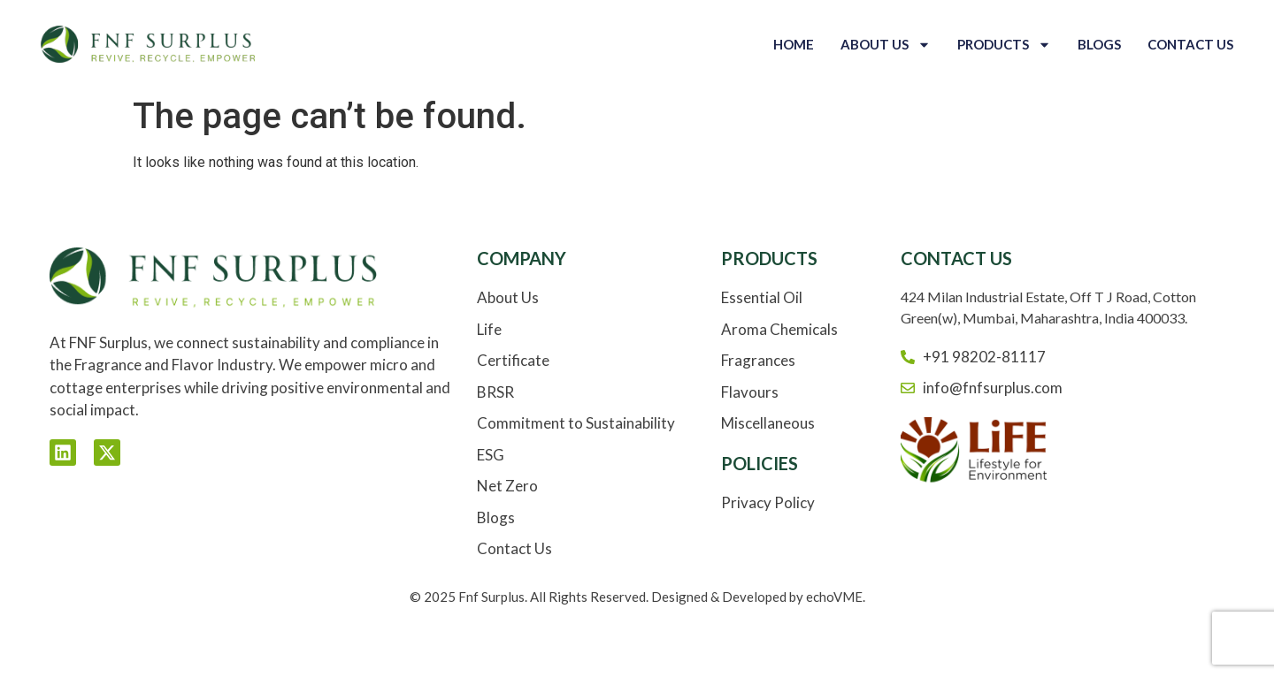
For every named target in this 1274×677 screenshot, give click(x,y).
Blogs (1099, 44)
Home (793, 44)
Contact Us (1190, 44)
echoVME (834, 597)
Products (1004, 45)
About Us (885, 45)
